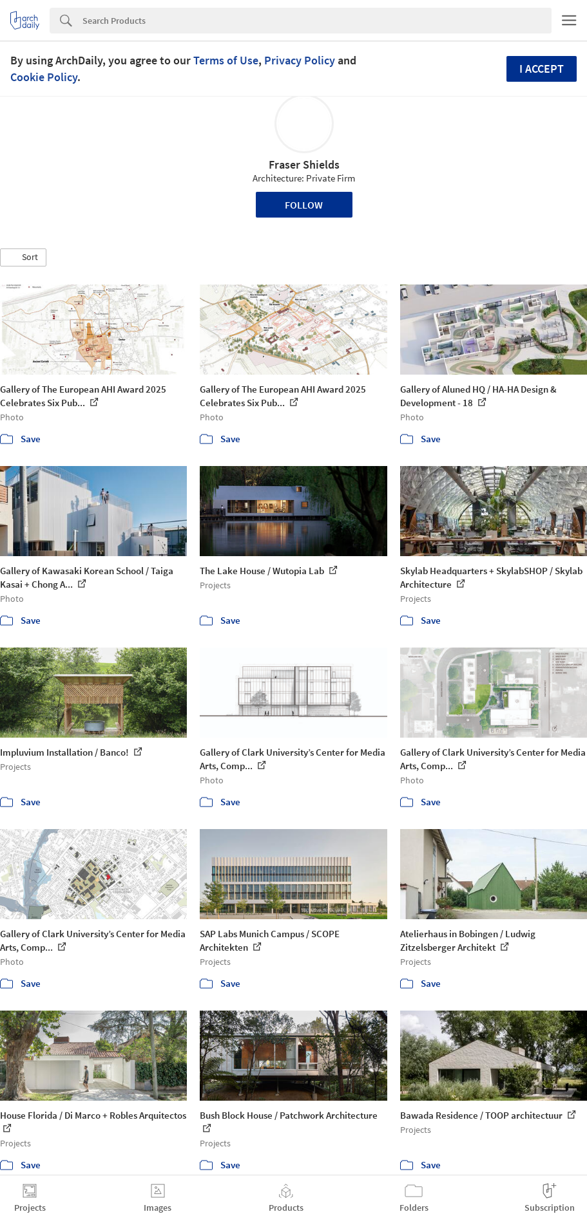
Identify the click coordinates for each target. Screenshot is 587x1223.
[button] (23, 257)
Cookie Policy (43, 77)
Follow (304, 204)
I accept (541, 68)
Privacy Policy (299, 60)
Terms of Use (225, 60)
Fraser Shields (304, 164)
